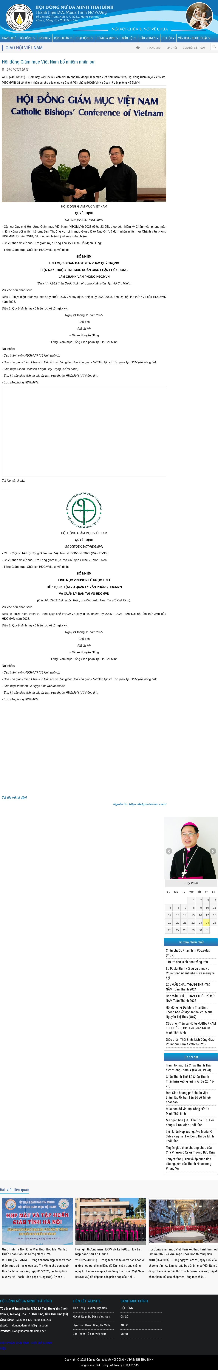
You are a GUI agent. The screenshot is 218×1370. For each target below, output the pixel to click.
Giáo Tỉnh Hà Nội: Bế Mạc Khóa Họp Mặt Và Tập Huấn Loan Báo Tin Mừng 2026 (33, 1251)
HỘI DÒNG (27, 38)
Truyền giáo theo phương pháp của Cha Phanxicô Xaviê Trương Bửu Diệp (190, 1150)
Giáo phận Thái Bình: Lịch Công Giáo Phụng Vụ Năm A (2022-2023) (190, 1042)
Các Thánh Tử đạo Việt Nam (89, 1334)
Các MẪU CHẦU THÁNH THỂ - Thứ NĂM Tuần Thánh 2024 (188, 987)
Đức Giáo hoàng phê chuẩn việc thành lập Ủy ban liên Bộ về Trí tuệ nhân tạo (188, 1097)
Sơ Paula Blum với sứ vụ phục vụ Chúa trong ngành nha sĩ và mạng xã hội (190, 973)
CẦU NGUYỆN (149, 38)
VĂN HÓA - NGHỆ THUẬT (194, 38)
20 (177, 922)
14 (184, 915)
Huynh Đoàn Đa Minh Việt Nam (91, 1316)
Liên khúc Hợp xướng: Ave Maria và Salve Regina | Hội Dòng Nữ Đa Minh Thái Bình (190, 1136)
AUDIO (124, 1325)
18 (214, 915)
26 (169, 930)
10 (207, 907)
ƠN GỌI (44, 38)
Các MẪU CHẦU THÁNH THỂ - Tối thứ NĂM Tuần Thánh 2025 (190, 998)
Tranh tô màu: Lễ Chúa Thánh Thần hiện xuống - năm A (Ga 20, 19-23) (189, 1067)
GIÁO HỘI (129, 38)
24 (207, 922)
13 (177, 915)
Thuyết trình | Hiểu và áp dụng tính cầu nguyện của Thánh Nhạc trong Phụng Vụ (188, 1163)
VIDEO (124, 1334)
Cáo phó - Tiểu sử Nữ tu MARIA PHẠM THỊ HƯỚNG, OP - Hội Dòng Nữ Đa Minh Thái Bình (191, 1028)
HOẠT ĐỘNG (84, 38)
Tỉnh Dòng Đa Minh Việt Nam (90, 1308)
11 (214, 907)
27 (177, 930)
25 (214, 922)
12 (169, 915)
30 (200, 930)
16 (200, 915)
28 (184, 930)
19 (169, 922)
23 (200, 922)
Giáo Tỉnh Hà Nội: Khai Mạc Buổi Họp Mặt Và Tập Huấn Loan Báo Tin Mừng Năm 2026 (107, 1251)
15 (193, 915)
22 (193, 922)
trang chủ (153, 47)
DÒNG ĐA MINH (107, 38)
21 (184, 922)
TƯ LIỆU (168, 38)
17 (207, 915)
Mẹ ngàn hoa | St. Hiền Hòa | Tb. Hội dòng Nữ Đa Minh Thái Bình (190, 1122)
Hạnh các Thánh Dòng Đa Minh (91, 1325)
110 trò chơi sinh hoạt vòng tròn (187, 962)
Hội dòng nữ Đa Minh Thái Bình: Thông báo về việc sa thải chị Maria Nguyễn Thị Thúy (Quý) (189, 1012)
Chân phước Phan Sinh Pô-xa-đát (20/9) (188, 952)
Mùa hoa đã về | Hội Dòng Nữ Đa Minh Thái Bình (187, 1111)
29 (193, 930)
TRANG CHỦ (9, 38)
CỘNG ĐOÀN (63, 38)
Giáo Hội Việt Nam (194, 47)
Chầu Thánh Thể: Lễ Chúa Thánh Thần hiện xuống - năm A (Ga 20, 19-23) (190, 1081)
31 (207, 930)
